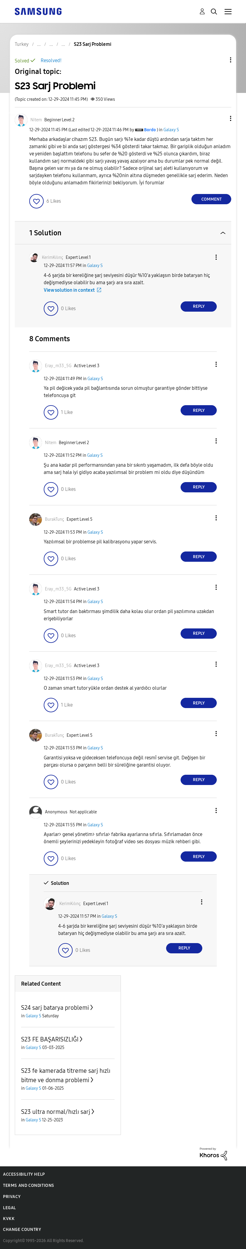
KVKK (8, 1218)
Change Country (22, 1229)
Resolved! (51, 60)
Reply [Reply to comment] (199, 306)
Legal (9, 1207)
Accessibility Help (24, 1174)
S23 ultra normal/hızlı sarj (55, 1111)
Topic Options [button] (220, 60)
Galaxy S (171, 129)
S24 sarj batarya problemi (55, 1007)
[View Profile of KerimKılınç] (52, 257)
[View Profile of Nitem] (36, 119)
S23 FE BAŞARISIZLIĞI (49, 1039)
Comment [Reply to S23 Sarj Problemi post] (211, 199)
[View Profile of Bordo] (150, 129)
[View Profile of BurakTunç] (54, 519)
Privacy (11, 1196)
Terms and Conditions (28, 1185)
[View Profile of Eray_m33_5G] (58, 365)
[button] (221, 118)
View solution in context (69, 290)
